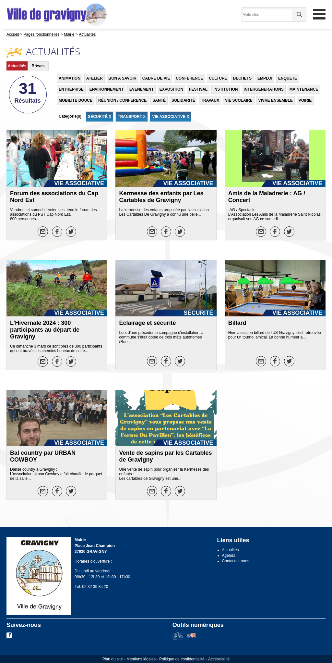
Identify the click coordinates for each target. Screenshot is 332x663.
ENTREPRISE (71, 89)
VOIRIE (305, 100)
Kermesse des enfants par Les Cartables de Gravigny (161, 196)
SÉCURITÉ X (99, 116)
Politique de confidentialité (181, 659)
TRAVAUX (210, 100)
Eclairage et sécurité (147, 323)
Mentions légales (141, 659)
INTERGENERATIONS (264, 89)
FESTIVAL (198, 89)
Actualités (17, 66)
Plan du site (112, 659)
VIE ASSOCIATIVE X (170, 116)
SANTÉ (159, 100)
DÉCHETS (242, 78)
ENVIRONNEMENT (106, 89)
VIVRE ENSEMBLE (275, 100)
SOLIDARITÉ (183, 100)
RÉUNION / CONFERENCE (122, 100)
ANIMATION (69, 78)
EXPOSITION (171, 89)
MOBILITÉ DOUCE (75, 100)
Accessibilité (219, 659)
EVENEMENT (141, 89)
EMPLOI (264, 78)
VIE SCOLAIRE (239, 100)
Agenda (228, 555)
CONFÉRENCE (189, 78)
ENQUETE (287, 78)
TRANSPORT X (132, 116)
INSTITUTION (225, 89)
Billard (237, 323)
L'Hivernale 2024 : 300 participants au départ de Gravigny (44, 330)
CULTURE (218, 78)
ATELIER (94, 78)
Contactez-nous (235, 561)
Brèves (37, 66)
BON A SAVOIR (122, 78)
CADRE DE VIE (156, 78)
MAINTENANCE (304, 89)
